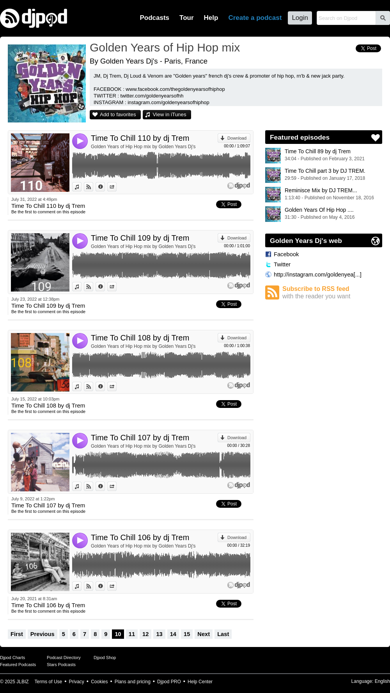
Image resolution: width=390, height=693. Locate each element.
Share (116, 186)
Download (236, 138)
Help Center (200, 681)
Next (203, 634)
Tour (186, 17)
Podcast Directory (64, 657)
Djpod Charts (12, 657)
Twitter (282, 264)
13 (159, 634)
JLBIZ (22, 681)
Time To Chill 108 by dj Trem (140, 337)
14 (173, 634)
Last (223, 634)
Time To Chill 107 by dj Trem (140, 437)
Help (211, 17)
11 (132, 634)
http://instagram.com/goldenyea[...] (318, 274)
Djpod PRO (169, 681)
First (17, 634)
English (382, 681)
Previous (42, 634)
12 (145, 634)
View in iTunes (169, 114)
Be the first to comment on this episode (48, 211)
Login (300, 17)
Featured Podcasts (18, 664)
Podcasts (154, 17)
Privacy (76, 681)
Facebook (286, 254)
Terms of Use (48, 681)
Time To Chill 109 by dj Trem (140, 238)
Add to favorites (118, 114)
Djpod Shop (105, 657)
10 (118, 634)
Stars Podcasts (61, 664)
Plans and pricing (133, 681)
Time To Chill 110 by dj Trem (140, 138)
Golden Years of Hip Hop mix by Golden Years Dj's (143, 146)
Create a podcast (255, 17)
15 (187, 634)
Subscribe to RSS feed (332, 292)
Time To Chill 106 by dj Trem (140, 537)
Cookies (99, 681)
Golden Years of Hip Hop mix (165, 47)
